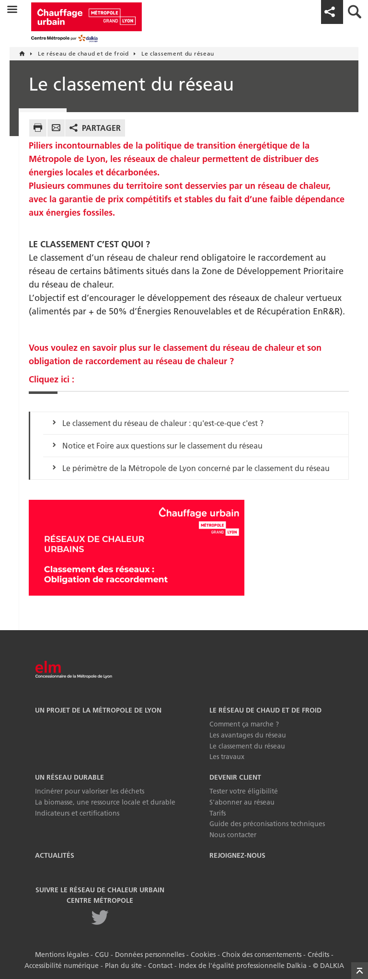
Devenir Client (235, 777)
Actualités (54, 855)
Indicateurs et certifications (77, 813)
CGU (102, 954)
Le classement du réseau (247, 746)
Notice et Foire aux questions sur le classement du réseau (162, 445)
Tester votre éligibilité (243, 791)
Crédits (318, 954)
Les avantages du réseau (247, 735)
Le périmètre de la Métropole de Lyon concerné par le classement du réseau (196, 468)
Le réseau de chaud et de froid (265, 710)
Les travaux (226, 756)
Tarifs (217, 813)
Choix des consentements (261, 954)
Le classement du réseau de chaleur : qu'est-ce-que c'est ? (163, 423)
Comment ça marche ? (244, 724)
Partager (101, 128)
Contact (160, 965)
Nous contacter (232, 834)
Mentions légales (62, 954)
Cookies (203, 954)
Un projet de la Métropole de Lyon (98, 710)
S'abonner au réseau (242, 802)
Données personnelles (149, 954)
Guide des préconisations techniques (267, 823)
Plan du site (123, 965)
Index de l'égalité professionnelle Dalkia (243, 965)
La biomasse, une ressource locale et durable (105, 802)
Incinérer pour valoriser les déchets (89, 791)
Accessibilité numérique (61, 965)
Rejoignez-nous (237, 855)
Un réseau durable (69, 777)
